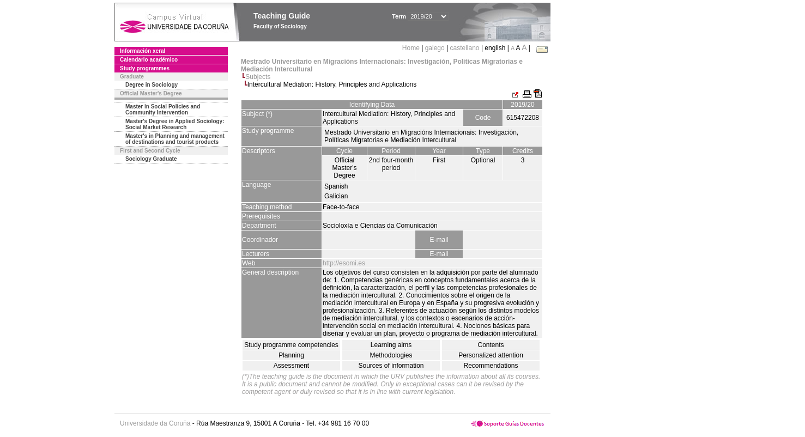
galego (435, 48)
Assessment (291, 365)
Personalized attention (490, 355)
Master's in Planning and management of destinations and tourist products (175, 139)
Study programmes (145, 68)
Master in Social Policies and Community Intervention (162, 110)
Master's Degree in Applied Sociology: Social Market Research (175, 124)
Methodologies (391, 355)
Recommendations (490, 365)
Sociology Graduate (151, 159)
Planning (291, 355)
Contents (490, 345)
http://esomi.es (344, 263)
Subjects (257, 77)
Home (411, 48)
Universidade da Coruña (155, 423)
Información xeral (142, 51)
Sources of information (390, 365)
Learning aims (391, 345)
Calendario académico (149, 60)
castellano (465, 48)
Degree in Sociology (151, 85)
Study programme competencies (291, 345)
